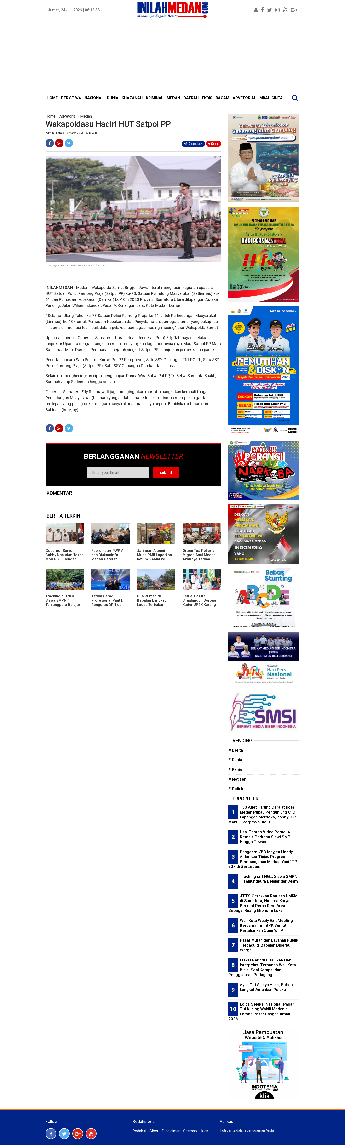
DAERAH (191, 98)
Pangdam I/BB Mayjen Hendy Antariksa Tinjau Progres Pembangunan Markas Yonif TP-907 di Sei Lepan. (263, 859)
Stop (213, 144)
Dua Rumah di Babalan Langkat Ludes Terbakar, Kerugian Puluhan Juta (152, 605)
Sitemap (190, 1131)
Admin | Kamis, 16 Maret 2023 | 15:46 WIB (71, 133)
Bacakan (193, 144)
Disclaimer (171, 1131)
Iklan (204, 1131)
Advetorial (67, 116)
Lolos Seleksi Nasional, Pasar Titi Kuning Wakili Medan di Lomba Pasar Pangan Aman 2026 (261, 1011)
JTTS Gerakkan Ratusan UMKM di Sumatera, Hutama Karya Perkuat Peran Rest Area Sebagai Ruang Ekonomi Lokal (263, 903)
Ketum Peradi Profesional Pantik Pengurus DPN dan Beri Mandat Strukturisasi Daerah (108, 605)
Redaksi (139, 1131)
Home (51, 116)
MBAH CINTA (271, 98)
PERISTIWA (71, 98)
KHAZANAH (132, 98)
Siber (154, 1131)
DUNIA (112, 98)
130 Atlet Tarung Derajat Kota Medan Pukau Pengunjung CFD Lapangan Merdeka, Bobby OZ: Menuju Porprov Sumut (262, 814)
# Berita (235, 750)
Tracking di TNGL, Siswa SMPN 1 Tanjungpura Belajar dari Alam (63, 602)
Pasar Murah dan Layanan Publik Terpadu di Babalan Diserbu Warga (269, 945)
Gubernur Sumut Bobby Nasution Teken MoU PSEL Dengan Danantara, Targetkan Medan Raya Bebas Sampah (65, 561)
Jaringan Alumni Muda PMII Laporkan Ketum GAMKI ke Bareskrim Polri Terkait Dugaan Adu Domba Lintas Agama (155, 561)
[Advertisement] (172, 56)
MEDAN (173, 98)
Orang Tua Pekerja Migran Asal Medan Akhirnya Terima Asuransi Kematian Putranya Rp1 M (199, 559)
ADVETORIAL (244, 98)
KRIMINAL (154, 98)
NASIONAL (94, 98)
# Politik (235, 788)
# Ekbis (235, 769)
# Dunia (235, 759)
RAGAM (222, 98)
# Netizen (237, 779)
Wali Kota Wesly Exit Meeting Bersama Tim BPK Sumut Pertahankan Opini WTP (266, 925)
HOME (52, 98)
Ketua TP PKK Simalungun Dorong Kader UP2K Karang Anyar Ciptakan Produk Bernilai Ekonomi (199, 607)
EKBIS (207, 98)
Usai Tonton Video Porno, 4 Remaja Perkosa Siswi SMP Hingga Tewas (265, 836)
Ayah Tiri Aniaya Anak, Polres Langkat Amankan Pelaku (266, 987)
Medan (86, 116)
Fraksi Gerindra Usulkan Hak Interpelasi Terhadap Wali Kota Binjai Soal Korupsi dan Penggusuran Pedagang (262, 967)
